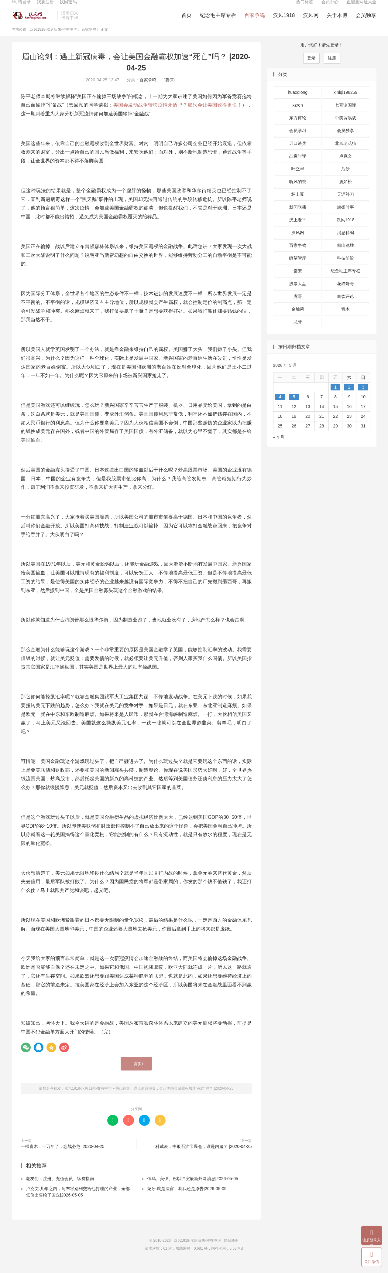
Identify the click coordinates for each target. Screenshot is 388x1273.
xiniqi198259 (346, 102)
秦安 (298, 280)
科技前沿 (345, 268)
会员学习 (297, 140)
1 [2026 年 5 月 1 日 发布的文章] (335, 396)
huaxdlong (297, 102)
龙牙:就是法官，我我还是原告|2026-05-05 (186, 1198)
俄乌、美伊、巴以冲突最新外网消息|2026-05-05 (192, 1188)
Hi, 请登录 (21, 7)
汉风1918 (284, 21)
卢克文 (345, 166)
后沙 (345, 178)
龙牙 (298, 331)
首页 (186, 21)
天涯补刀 (345, 204)
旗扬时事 (345, 217)
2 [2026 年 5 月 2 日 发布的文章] (349, 396)
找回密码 (68, 7)
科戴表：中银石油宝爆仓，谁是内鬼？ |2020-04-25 (203, 1156)
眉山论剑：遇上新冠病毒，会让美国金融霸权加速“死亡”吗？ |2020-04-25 (175, 1098)
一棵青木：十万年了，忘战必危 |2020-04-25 (63, 1156)
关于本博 (337, 21)
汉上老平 (297, 229)
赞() (169, 89)
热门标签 (304, 7)
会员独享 (366, 21)
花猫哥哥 (345, 293)
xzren (298, 115)
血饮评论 (345, 306)
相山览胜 (345, 255)
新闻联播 (297, 217)
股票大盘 (297, 293)
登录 (311, 67)
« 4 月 (278, 446)
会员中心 (329, 7)
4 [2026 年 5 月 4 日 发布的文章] (280, 406)
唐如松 (345, 191)
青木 (345, 319)
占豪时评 (297, 166)
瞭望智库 (297, 268)
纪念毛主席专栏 (218, 21)
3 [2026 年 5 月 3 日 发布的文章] (363, 396)
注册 (332, 67)
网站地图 (231, 1250)
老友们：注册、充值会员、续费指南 (60, 1188)
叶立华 (297, 178)
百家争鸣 (254, 21)
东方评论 (297, 127)
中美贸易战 (345, 127)
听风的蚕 (297, 191)
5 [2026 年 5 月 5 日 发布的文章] (294, 406)
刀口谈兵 (297, 153)
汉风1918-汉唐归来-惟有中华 (33, 21)
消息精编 (345, 242)
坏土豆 (297, 204)
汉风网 (311, 21)
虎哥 (298, 306)
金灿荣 (297, 319)
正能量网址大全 (361, 7)
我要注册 (45, 7)
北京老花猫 (345, 153)
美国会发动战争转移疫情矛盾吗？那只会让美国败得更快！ (177, 114)
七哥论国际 (345, 115)
